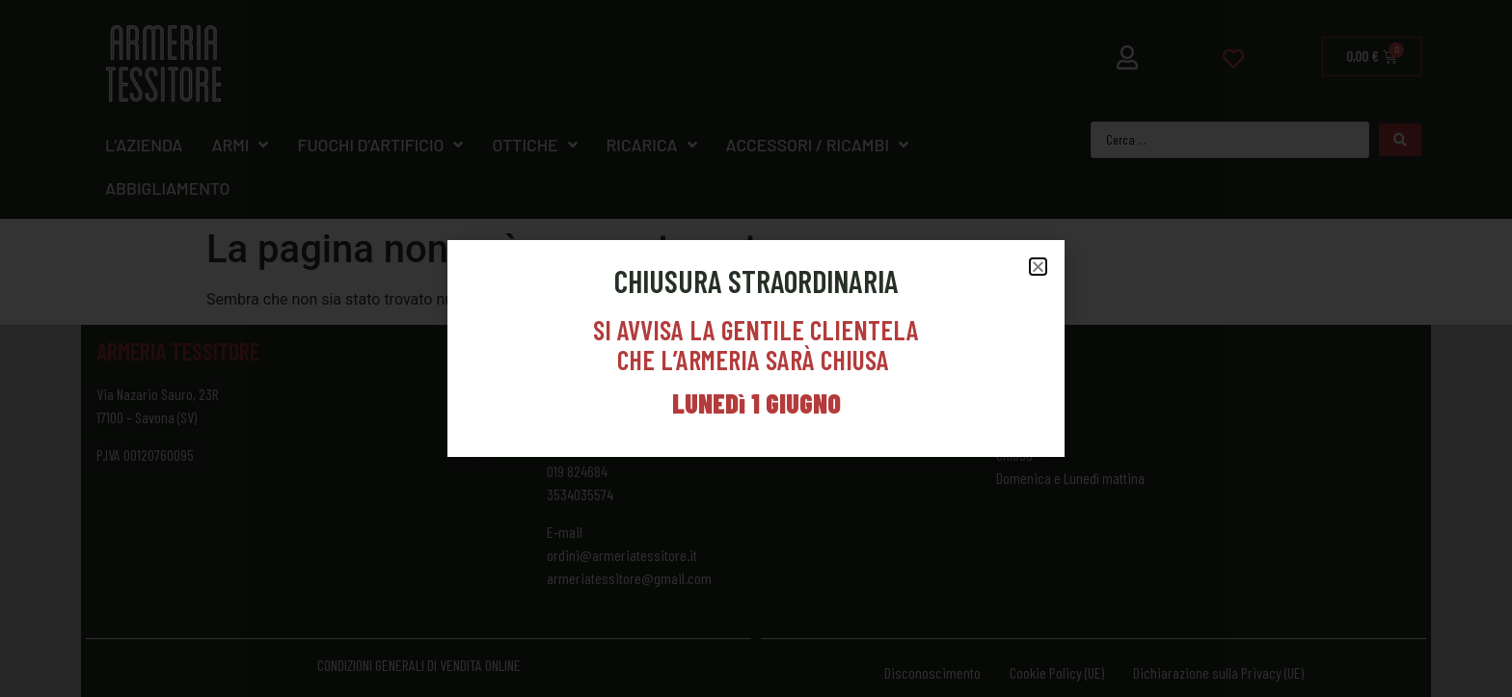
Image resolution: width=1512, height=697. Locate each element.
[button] (1038, 266)
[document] (756, 348)
